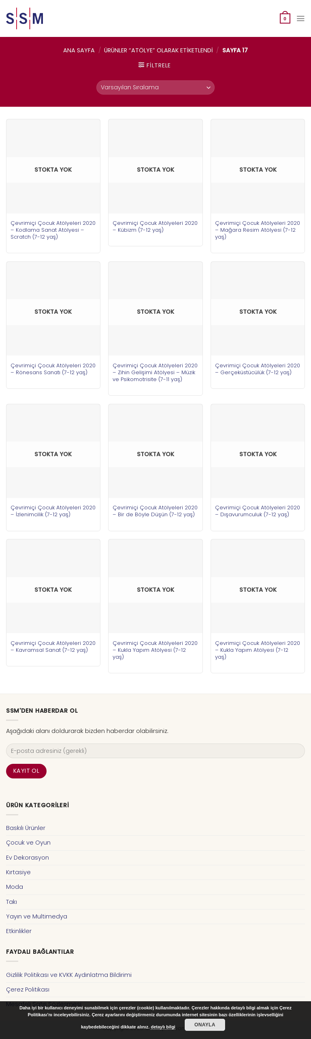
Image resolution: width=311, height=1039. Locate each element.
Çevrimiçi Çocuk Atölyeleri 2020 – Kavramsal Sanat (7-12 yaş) (53, 646)
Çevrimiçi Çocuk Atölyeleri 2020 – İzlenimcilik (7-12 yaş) (53, 511)
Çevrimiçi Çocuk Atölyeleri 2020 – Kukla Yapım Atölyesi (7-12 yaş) (155, 650)
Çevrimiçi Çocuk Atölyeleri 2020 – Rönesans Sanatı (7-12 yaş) (53, 369)
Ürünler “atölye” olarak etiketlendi (158, 50)
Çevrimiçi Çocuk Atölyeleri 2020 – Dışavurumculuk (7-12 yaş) (257, 511)
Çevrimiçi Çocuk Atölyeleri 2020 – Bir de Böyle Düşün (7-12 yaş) (155, 511)
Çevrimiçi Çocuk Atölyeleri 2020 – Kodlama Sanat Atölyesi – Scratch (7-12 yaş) (53, 230)
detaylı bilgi (163, 1026)
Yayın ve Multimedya (36, 916)
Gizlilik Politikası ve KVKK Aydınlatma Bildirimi (69, 975)
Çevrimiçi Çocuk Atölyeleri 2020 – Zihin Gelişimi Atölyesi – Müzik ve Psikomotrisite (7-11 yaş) (155, 372)
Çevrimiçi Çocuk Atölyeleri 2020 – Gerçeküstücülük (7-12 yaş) (257, 369)
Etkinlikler (19, 931)
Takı (11, 902)
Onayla (204, 1025)
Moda (14, 887)
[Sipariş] (155, 87)
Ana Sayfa (79, 50)
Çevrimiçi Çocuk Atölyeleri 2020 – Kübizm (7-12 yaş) (155, 226)
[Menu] (300, 18)
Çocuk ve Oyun (28, 843)
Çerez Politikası (27, 989)
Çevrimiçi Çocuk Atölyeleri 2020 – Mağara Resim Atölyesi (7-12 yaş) (257, 230)
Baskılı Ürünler (25, 828)
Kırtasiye (18, 872)
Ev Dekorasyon (27, 858)
